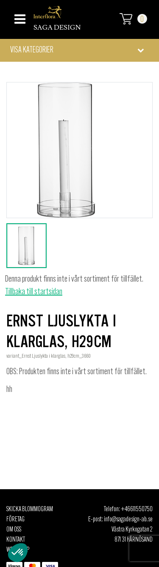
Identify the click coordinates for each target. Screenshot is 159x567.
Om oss (13, 529)
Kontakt (15, 540)
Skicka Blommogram (29, 509)
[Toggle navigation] (19, 16)
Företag (15, 519)
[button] (79, 50)
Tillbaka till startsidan (33, 292)
